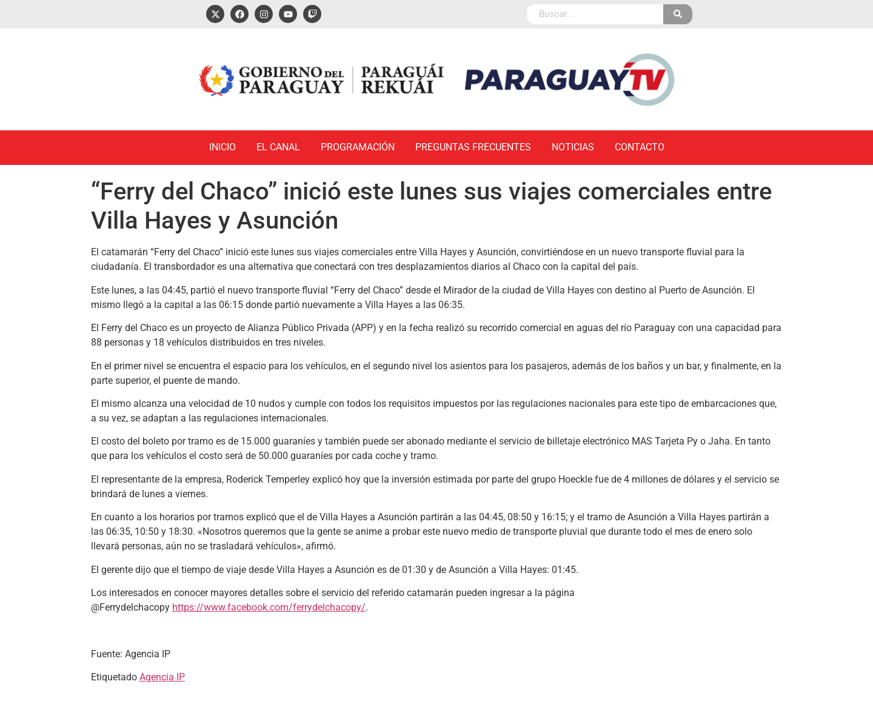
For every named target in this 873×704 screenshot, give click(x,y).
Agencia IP (162, 677)
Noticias (573, 147)
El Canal (278, 147)
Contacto (639, 147)
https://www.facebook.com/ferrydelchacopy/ (269, 607)
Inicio (222, 147)
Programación (358, 147)
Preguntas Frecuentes (473, 147)
